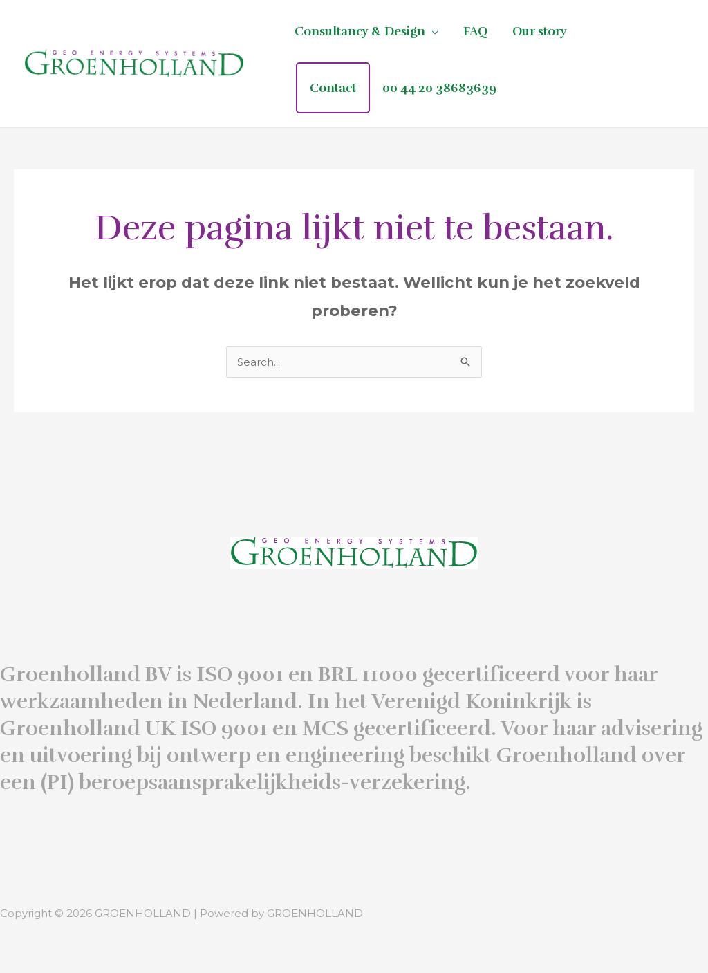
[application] (431, 31)
